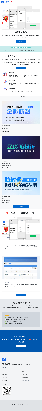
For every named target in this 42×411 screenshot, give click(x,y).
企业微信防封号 (5, 374)
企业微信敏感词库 (25, 377)
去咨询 (21, 295)
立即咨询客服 (21, 41)
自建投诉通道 (4, 377)
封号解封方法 (4, 380)
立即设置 (21, 345)
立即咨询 (21, 206)
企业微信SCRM (24, 374)
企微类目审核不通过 (25, 380)
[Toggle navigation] (39, 2)
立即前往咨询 (21, 68)
